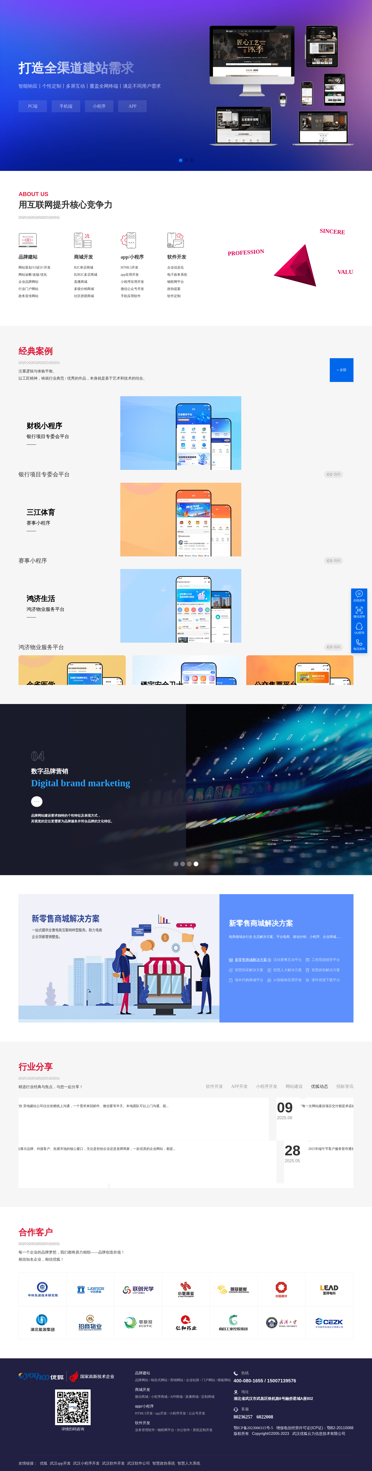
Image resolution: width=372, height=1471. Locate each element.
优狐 (43, 1463)
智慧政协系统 (163, 1463)
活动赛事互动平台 (284, 960)
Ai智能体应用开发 (284, 980)
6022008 (264, 1416)
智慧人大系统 (188, 1463)
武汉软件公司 (138, 1463)
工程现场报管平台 (323, 960)
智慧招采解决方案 (246, 970)
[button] (180, 160)
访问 (119, 477)
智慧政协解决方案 (323, 970)
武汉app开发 (60, 1463)
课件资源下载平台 (323, 980)
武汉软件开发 (113, 1463)
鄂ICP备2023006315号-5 (253, 1428)
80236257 (243, 1416)
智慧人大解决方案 (284, 970)
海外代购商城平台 (246, 980)
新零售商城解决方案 (248, 960)
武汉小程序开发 (86, 1463)
